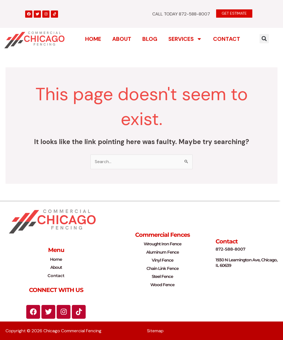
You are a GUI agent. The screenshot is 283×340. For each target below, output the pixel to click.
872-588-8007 (230, 249)
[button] (264, 38)
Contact (226, 38)
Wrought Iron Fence (162, 244)
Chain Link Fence (162, 268)
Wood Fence (162, 284)
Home (93, 38)
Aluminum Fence (162, 252)
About (121, 38)
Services (185, 38)
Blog (149, 38)
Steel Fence (162, 276)
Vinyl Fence (162, 260)
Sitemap (155, 331)
